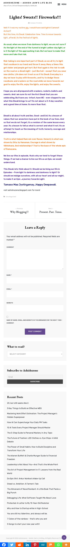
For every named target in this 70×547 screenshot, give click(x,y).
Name (9, 275)
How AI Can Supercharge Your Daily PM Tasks (27, 422)
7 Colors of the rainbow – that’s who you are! (27, 519)
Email (9, 289)
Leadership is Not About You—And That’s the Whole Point (32, 464)
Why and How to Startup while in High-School (27, 508)
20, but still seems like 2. (18, 403)
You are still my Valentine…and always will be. (27, 513)
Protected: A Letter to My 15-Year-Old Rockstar (28, 503)
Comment (10, 247)
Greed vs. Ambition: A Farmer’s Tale (22, 484)
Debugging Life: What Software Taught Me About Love (31, 498)
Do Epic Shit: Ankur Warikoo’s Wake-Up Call (26, 478)
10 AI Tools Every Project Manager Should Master (28, 427)
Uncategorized (11, 196)
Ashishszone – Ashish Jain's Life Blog (28, 3)
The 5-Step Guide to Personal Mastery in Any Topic (29, 433)
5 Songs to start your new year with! (23, 524)
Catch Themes (39, 541)
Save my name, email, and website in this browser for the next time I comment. (34, 321)
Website (10, 303)
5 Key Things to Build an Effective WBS (24, 408)
